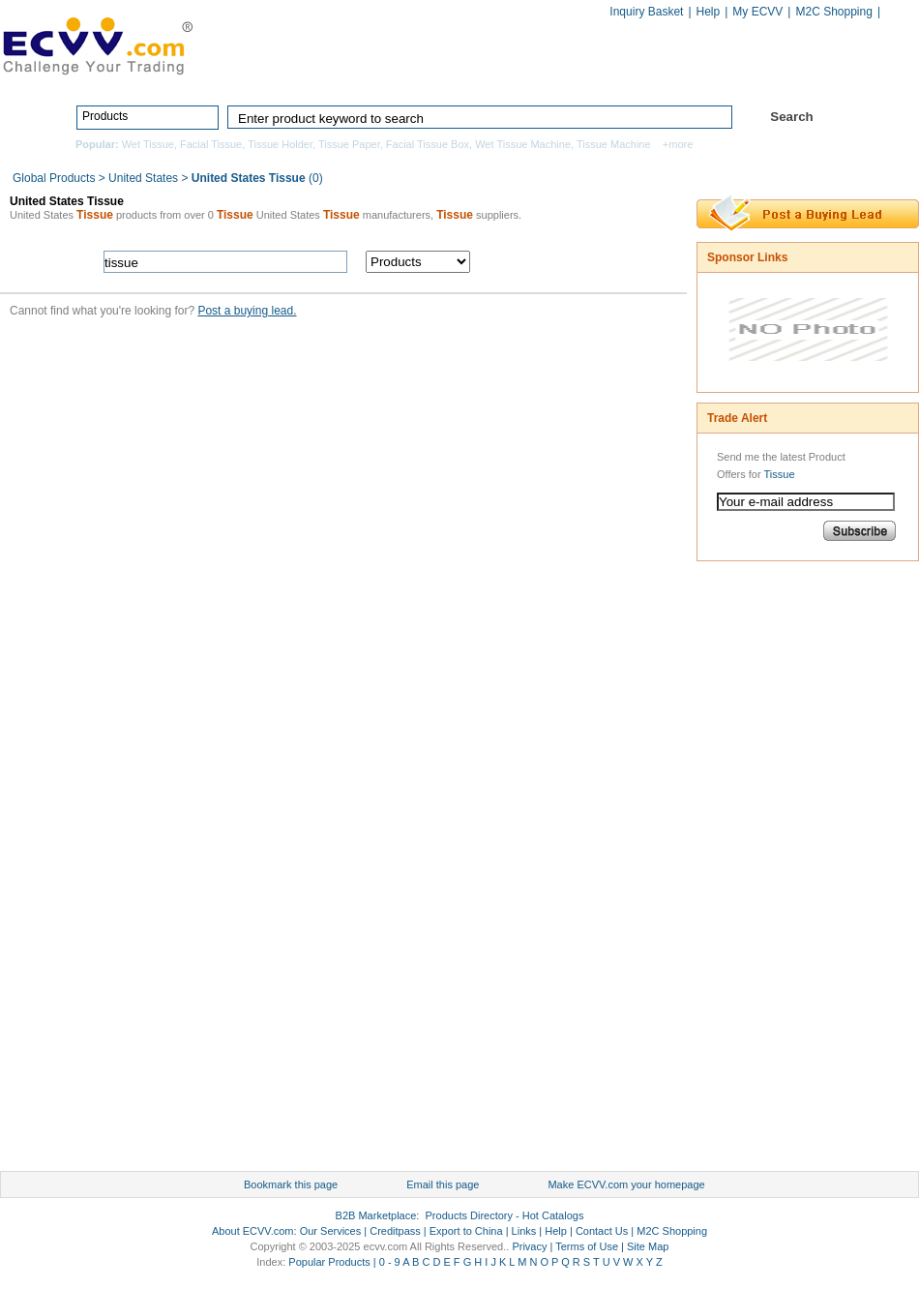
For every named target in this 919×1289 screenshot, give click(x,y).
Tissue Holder (280, 144)
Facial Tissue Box (427, 144)
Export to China (466, 1231)
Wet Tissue (148, 144)
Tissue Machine (614, 144)
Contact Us (602, 1231)
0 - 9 (389, 1262)
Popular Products (329, 1262)
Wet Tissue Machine (523, 144)
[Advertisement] (774, 871)
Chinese (898, 13)
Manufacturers (598, 74)
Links (524, 1231)
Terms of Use (586, 1246)
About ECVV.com (253, 1231)
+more (678, 144)
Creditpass (395, 1231)
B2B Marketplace (376, 1215)
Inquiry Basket (646, 11)
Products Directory (451, 74)
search (583, 262)
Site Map (647, 1246)
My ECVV (757, 11)
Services (834, 74)
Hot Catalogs (722, 74)
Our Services (331, 1231)
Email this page (442, 1184)
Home (329, 74)
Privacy (529, 1246)
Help (709, 11)
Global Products (56, 178)
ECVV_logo (96, 44)
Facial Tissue (211, 144)
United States (143, 178)
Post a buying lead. (246, 310)
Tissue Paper (349, 144)
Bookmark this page (291, 1184)
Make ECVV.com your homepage (626, 1184)
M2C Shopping (833, 11)
